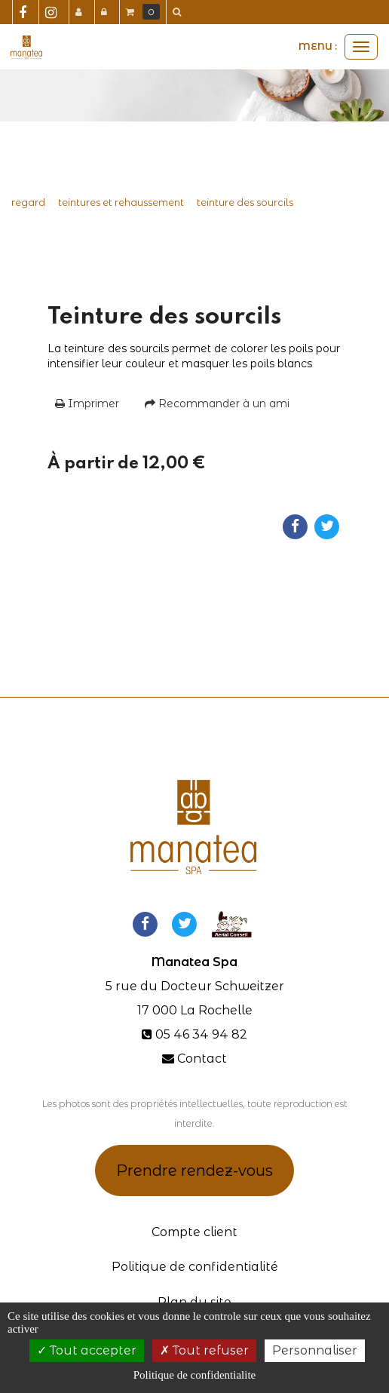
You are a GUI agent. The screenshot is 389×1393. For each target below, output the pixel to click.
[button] (179, 12)
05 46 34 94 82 (201, 1034)
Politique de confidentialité (195, 1267)
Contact (202, 1058)
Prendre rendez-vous (194, 1170)
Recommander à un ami (217, 403)
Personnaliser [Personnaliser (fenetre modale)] (314, 1350)
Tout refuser (204, 1350)
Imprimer (87, 403)
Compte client (194, 1232)
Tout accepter (86, 1350)
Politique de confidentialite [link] (194, 1375)
